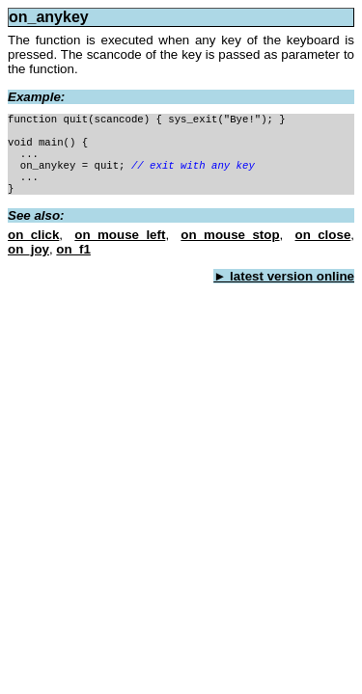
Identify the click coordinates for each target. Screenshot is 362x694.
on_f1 (73, 249)
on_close (323, 234)
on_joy (28, 249)
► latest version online (283, 276)
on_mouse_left (119, 234)
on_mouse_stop (230, 234)
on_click (33, 234)
